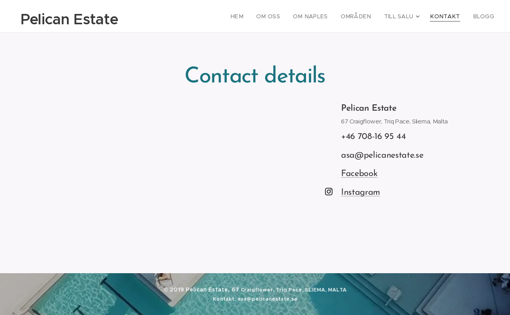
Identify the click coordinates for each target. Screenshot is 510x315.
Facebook (359, 173)
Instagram (360, 192)
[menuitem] (256, 16)
